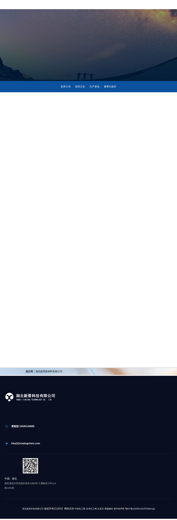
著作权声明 (119, 510)
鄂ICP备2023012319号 (136, 510)
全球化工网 (91, 510)
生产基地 (94, 86)
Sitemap (151, 510)
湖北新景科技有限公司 (33, 510)
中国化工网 (80, 510)
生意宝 (100, 510)
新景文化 (80, 86)
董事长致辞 (110, 86)
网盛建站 (109, 510)
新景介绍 (66, 86)
